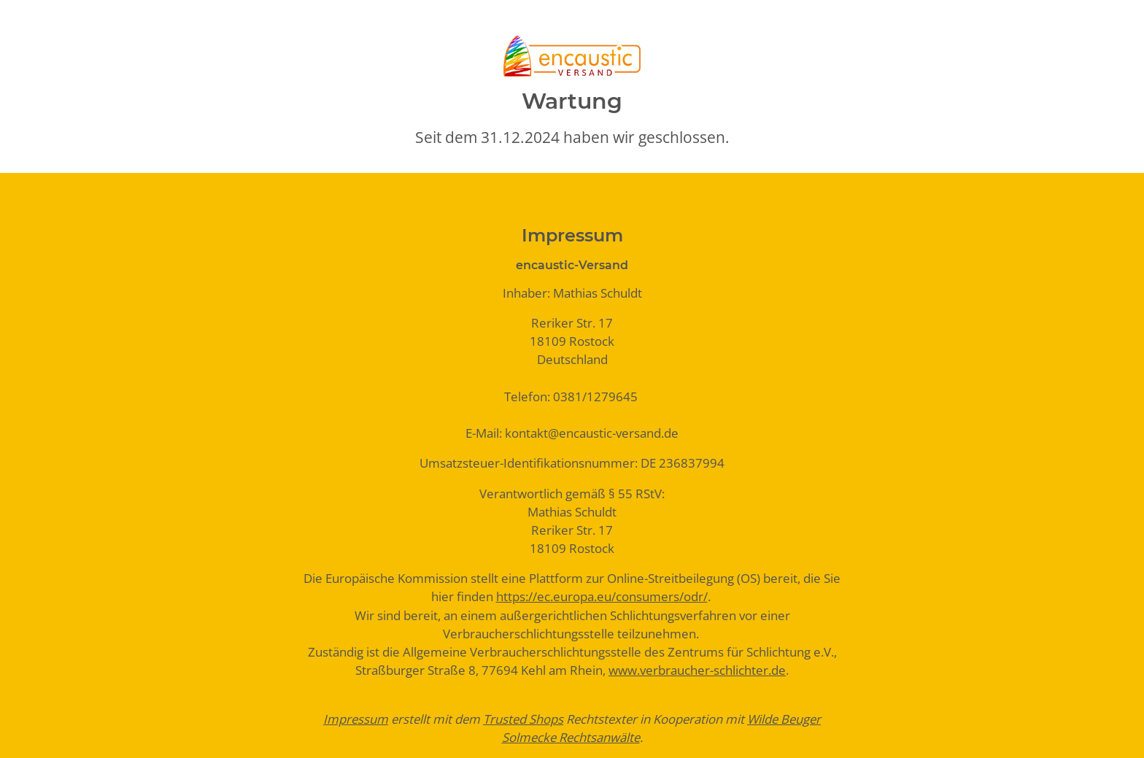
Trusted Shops (523, 719)
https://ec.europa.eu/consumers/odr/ (602, 596)
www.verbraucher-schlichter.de (697, 670)
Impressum (355, 719)
